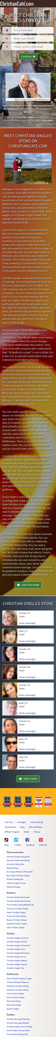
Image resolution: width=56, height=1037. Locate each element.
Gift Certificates (35, 827)
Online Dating (37, 822)
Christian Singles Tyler (15, 968)
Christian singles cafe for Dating (19, 1026)
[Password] (32, 38)
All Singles (21, 822)
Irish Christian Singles (15, 993)
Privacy (37, 831)
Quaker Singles (13, 1008)
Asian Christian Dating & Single (19, 978)
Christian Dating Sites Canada (19, 901)
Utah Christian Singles (15, 927)
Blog (22, 827)
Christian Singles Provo (16, 949)
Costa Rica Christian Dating (18, 986)
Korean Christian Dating (16, 916)
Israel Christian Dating (15, 997)
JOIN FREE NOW (28, 585)
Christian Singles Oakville (17, 941)
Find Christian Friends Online (18, 1030)
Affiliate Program (11, 831)
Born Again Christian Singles (18, 875)
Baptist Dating (12, 868)
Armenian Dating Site (15, 864)
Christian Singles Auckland (17, 938)
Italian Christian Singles (16, 912)
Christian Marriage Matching (18, 1019)
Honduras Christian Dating (17, 908)
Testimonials (10, 827)
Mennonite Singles (14, 1005)
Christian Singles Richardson (18, 953)
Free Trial (8, 822)
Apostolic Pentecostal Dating (18, 860)
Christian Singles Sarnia (16, 956)
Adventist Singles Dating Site (18, 856)
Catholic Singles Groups (16, 883)
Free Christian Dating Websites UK (20, 904)
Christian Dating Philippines (18, 982)
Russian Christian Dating (16, 920)
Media (26, 831)
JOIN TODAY (28, 778)
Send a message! (27, 623)
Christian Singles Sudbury (17, 960)
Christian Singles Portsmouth (18, 945)
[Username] (32, 30)
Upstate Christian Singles (17, 923)
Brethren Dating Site (15, 879)
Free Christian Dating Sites (17, 1034)
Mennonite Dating (14, 1001)
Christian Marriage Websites (18, 1023)
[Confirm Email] (32, 46)
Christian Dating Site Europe (18, 897)
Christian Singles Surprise (17, 964)
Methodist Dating (13, 887)
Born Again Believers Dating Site (20, 871)
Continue (28, 56)
